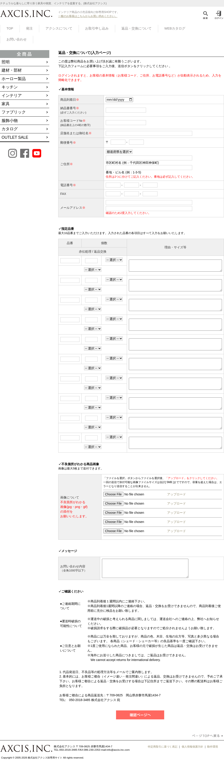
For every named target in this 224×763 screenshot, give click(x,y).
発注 (29, 28)
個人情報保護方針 (192, 746)
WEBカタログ (174, 28)
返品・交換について (136, 28)
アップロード (176, 494)
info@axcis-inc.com (118, 749)
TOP (9, 28)
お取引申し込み (97, 28)
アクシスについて (58, 28)
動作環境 (212, 746)
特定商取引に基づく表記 (162, 746)
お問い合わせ (16, 39)
